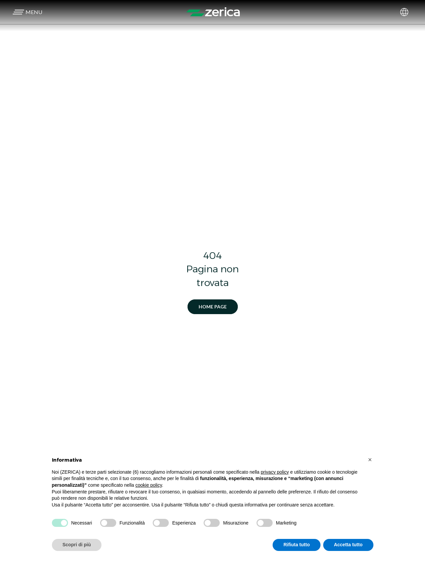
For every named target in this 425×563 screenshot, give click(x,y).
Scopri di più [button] (77, 544)
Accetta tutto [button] (348, 544)
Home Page (213, 306)
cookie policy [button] (148, 485)
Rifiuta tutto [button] (296, 544)
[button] (26, 12)
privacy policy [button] (275, 472)
